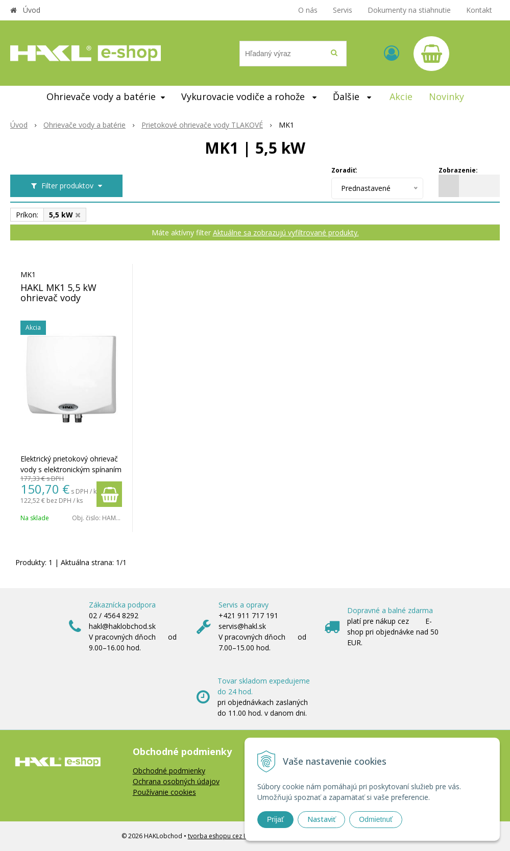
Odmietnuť (376, 819)
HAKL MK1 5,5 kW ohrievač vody (58, 292)
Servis (342, 10)
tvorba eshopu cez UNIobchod (232, 836)
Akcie (401, 96)
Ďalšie (352, 96)
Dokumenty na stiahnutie (409, 10)
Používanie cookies (164, 792)
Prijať (275, 819)
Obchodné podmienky (169, 770)
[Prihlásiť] (391, 52)
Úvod (31, 10)
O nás (308, 10)
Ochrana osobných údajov (176, 781)
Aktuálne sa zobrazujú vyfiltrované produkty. (286, 232)
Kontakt (479, 10)
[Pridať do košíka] (109, 494)
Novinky (446, 96)
